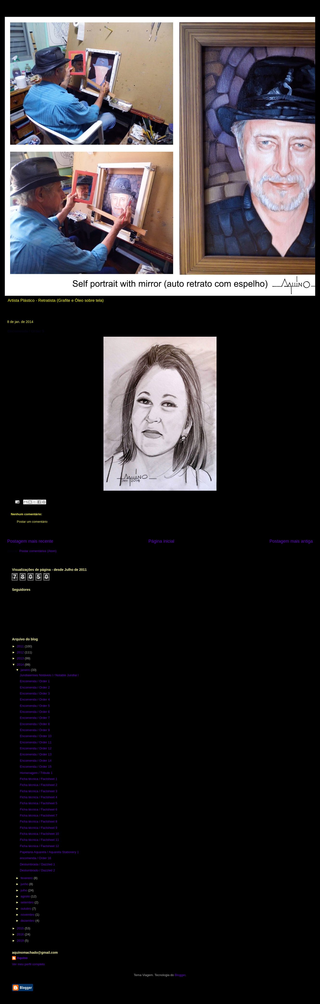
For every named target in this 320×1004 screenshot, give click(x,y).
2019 (21, 940)
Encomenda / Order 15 (35, 766)
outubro (26, 908)
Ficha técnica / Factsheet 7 (38, 815)
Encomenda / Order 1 (35, 681)
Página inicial (161, 541)
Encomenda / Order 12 (35, 748)
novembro (28, 914)
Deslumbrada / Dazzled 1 (37, 864)
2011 (21, 646)
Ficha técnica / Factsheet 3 (38, 791)
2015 (21, 928)
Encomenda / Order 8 (35, 724)
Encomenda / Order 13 (35, 754)
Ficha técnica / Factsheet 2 (38, 785)
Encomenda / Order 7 (35, 718)
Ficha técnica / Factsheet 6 (38, 809)
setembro (28, 902)
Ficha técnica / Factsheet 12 (39, 846)
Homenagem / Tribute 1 (36, 773)
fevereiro (27, 878)
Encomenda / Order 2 (35, 687)
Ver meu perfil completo (28, 964)
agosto (26, 896)
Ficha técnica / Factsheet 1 (38, 779)
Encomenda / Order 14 (35, 760)
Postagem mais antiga (291, 541)
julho (24, 890)
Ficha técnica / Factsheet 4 (38, 797)
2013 (21, 658)
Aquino (22, 958)
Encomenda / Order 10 (35, 736)
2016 (21, 934)
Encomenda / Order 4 (35, 699)
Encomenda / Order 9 (35, 730)
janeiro (26, 670)
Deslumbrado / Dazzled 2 (37, 870)
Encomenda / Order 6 (35, 712)
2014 (21, 664)
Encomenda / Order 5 (35, 706)
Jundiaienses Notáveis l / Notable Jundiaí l (49, 675)
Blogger (180, 975)
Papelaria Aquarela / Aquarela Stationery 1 (49, 852)
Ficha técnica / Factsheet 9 (38, 828)
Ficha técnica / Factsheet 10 (39, 834)
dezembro (28, 920)
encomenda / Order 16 (35, 858)
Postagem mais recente (30, 541)
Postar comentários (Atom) (38, 551)
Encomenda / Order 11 (35, 742)
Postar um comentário (32, 521)
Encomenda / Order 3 (35, 693)
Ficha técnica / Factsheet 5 (38, 803)
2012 (21, 652)
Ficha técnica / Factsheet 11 (39, 840)
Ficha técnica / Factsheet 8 (38, 821)
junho (25, 884)
